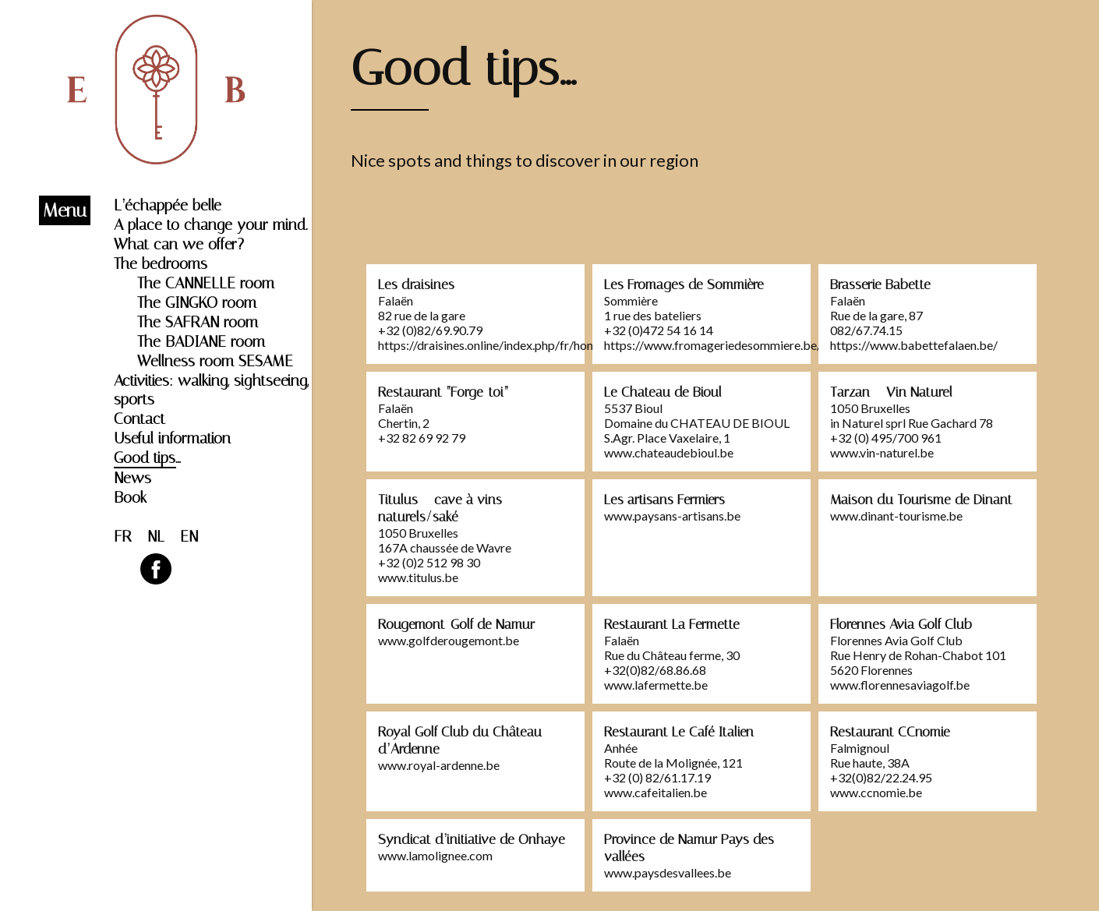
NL (155, 536)
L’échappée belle (167, 205)
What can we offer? (179, 244)
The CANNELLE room (205, 283)
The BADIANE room (201, 341)
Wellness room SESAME (215, 360)
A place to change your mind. (210, 224)
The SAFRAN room (197, 321)
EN (189, 536)
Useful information (172, 438)
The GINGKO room (196, 302)
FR (123, 536)
